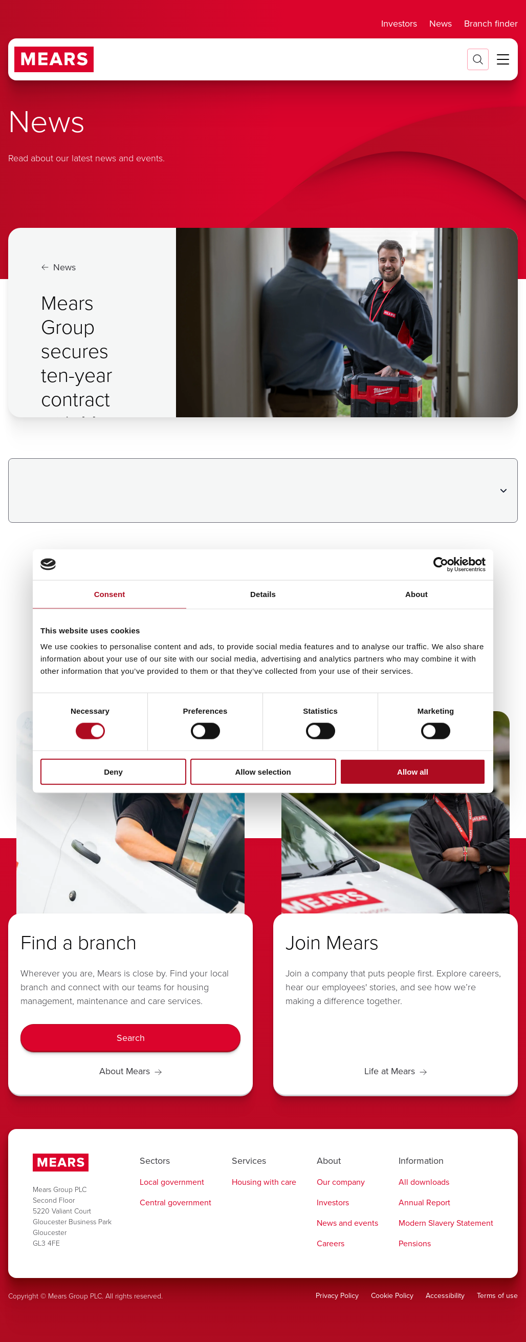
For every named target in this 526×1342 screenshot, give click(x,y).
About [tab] (416, 593)
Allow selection (263, 772)
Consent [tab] (109, 593)
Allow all (412, 772)
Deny (113, 772)
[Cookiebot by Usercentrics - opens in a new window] (441, 564)
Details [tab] (263, 593)
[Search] (130, 1038)
